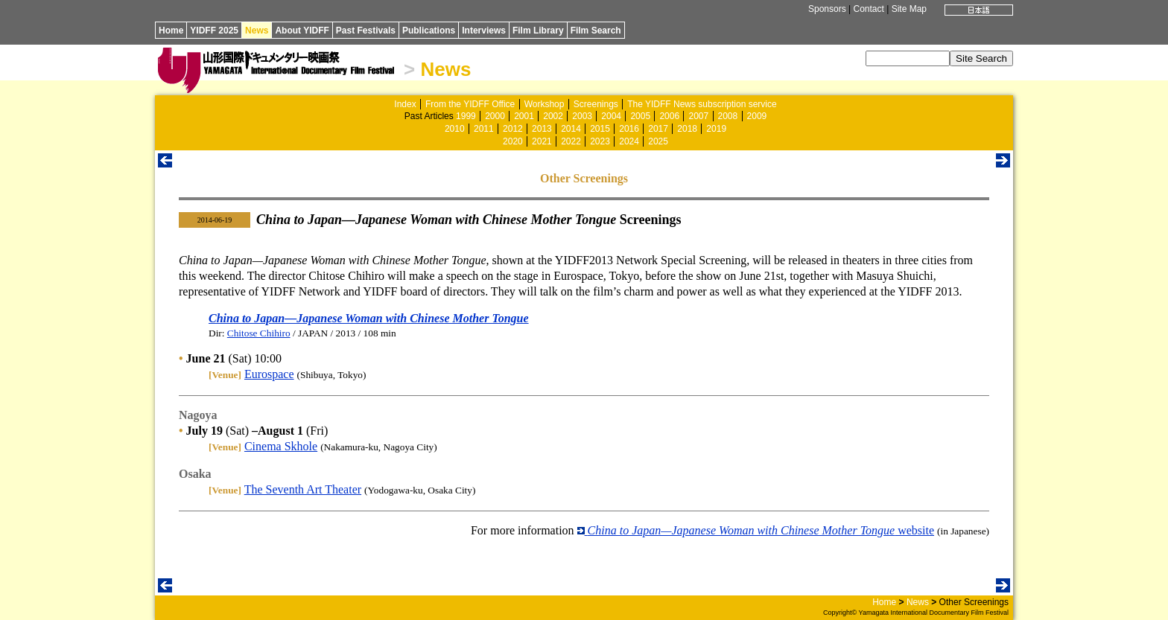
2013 (542, 129)
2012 (513, 129)
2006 (669, 116)
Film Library (538, 30)
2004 (611, 116)
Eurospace (269, 374)
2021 (542, 141)
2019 (716, 129)
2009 (757, 116)
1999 (466, 116)
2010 (455, 129)
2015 (600, 129)
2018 (687, 129)
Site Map (909, 9)
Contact (868, 9)
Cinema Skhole (280, 446)
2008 (728, 116)
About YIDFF (301, 30)
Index (405, 104)
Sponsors (827, 9)
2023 (600, 141)
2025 (658, 141)
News (256, 30)
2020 (513, 141)
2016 (629, 129)
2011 (484, 129)
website (755, 530)
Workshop (544, 104)
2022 (571, 141)
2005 (640, 116)
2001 (524, 116)
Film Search (596, 30)
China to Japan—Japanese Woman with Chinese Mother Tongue (369, 318)
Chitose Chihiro (259, 333)
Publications (428, 30)
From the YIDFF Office (470, 104)
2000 (495, 116)
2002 (553, 116)
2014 (571, 129)
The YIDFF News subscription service (702, 104)
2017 (658, 129)
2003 (582, 116)
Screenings (596, 104)
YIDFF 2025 (214, 30)
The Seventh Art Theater (302, 489)
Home (171, 30)
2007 (698, 116)
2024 (629, 141)
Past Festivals (366, 30)
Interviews (484, 30)
